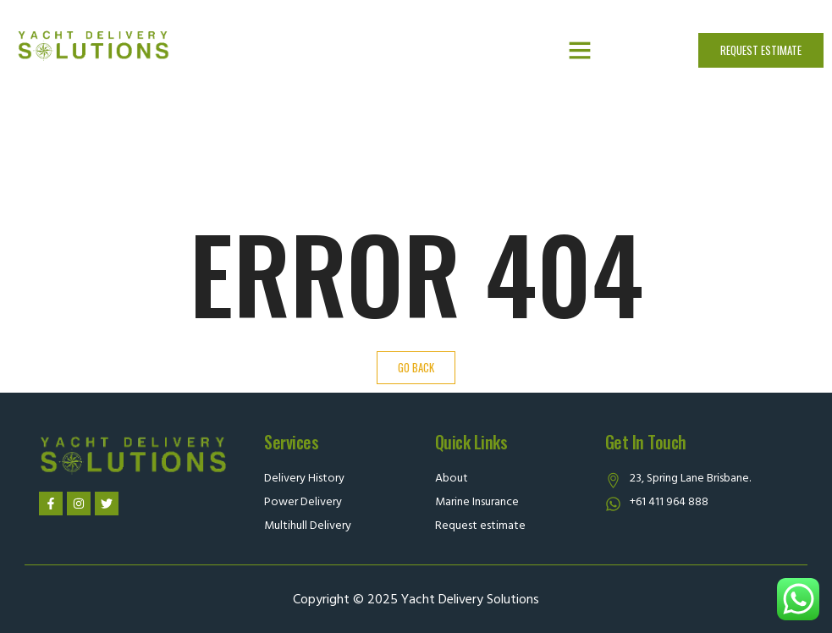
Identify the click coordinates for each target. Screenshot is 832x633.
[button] (580, 50)
